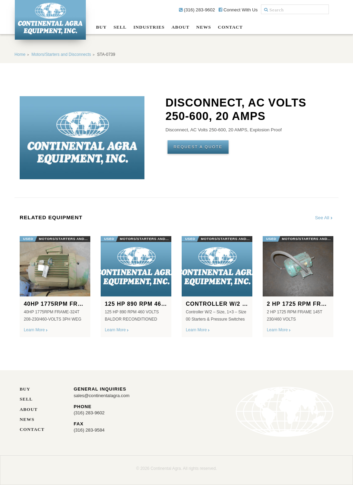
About (181, 27)
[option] (54, 284)
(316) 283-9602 (197, 9)
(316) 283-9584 (89, 429)
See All (324, 217)
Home (20, 54)
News (203, 27)
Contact (230, 27)
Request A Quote (198, 146)
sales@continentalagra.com (102, 395)
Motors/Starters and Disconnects (61, 54)
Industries (149, 27)
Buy (101, 27)
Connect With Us (238, 9)
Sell (120, 27)
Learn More (36, 329)
